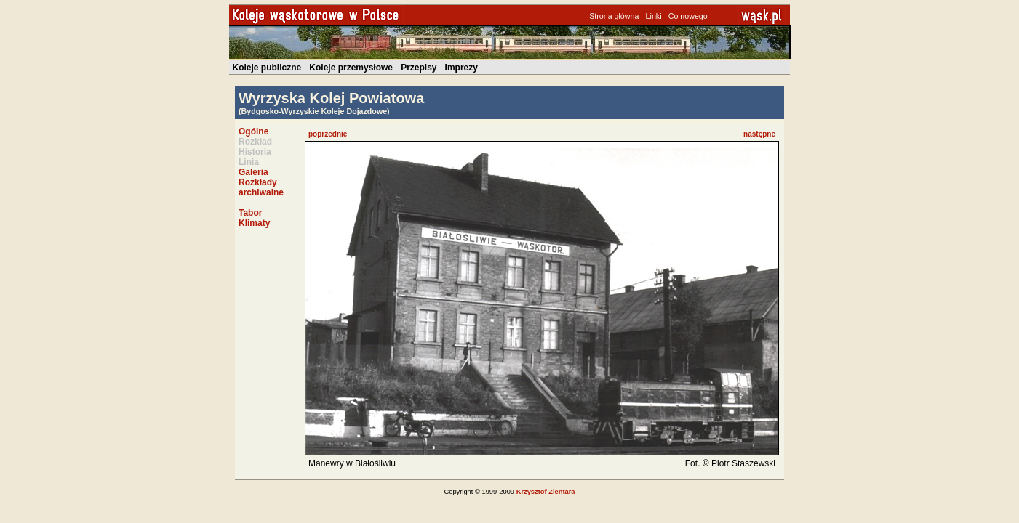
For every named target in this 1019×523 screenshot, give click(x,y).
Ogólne (253, 131)
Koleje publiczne (267, 67)
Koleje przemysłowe (351, 67)
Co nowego (688, 16)
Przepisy (418, 67)
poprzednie (327, 134)
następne (759, 134)
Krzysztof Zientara (545, 491)
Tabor (250, 213)
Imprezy (461, 67)
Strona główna (614, 16)
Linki (654, 16)
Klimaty (254, 223)
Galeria (253, 172)
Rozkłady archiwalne (261, 187)
